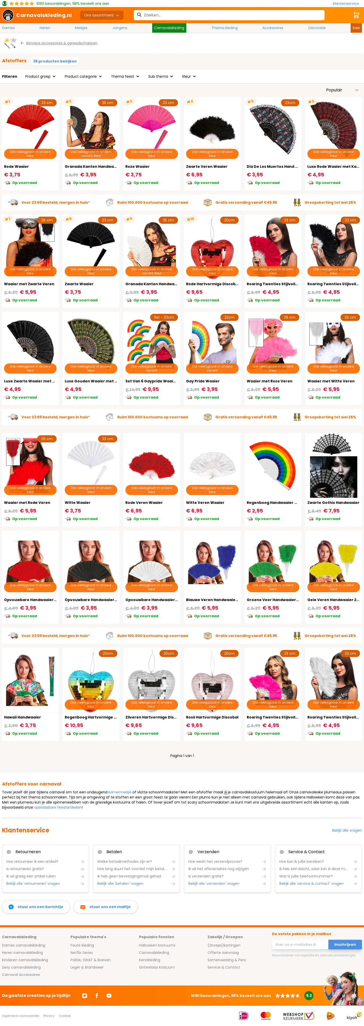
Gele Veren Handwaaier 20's (334, 599)
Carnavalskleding (169, 27)
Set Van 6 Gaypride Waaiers (152, 381)
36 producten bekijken (55, 61)
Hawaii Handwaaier (22, 717)
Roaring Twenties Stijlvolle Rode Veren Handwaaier (296, 283)
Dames (8, 27)
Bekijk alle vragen (347, 830)
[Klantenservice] (347, 3)
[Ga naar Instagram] (84, 995)
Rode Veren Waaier (144, 502)
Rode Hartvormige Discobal (212, 283)
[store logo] (37, 15)
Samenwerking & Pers (227, 959)
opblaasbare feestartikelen (58, 807)
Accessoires (272, 27)
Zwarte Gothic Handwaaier (333, 502)
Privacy (49, 1016)
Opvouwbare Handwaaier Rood (34, 599)
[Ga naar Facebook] (96, 995)
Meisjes (81, 27)
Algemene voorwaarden (20, 1016)
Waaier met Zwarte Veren (29, 283)
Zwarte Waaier (79, 283)
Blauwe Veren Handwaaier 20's (216, 599)
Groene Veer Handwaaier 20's (276, 599)
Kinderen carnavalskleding (25, 959)
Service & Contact (224, 967)
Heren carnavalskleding (22, 952)
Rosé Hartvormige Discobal (212, 717)
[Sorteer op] (342, 90)
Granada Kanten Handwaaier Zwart (99, 166)
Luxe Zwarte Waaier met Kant (32, 381)
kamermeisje (119, 792)
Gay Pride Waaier (203, 381)
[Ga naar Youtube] (108, 995)
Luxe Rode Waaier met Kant (334, 166)
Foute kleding (82, 945)
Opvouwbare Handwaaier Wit (153, 599)
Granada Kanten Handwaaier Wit (157, 283)
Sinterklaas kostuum (157, 967)
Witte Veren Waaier (205, 502)
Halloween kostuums (157, 945)
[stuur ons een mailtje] (105, 907)
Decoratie (317, 27)
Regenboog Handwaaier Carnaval (279, 502)
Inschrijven (345, 944)
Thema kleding (224, 27)
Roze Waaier (137, 166)
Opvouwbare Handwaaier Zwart (95, 599)
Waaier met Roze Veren (269, 381)
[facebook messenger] (36, 907)
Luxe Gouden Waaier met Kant (94, 381)
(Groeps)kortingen (224, 945)
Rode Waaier (16, 166)
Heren (45, 27)
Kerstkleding (149, 959)
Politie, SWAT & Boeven (91, 959)
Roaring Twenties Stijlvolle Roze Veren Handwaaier (296, 717)
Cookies (65, 1016)
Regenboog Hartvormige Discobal (97, 717)
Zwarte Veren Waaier (207, 166)
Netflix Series (82, 952)
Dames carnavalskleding (23, 945)
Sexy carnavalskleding (21, 967)
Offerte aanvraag (223, 952)
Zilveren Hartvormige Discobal (155, 717)
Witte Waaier (77, 502)
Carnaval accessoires (21, 974)
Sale (356, 27)
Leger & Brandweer (87, 967)
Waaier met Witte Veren (331, 381)
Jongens (119, 27)
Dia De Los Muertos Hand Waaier (278, 166)
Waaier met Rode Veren (27, 502)
